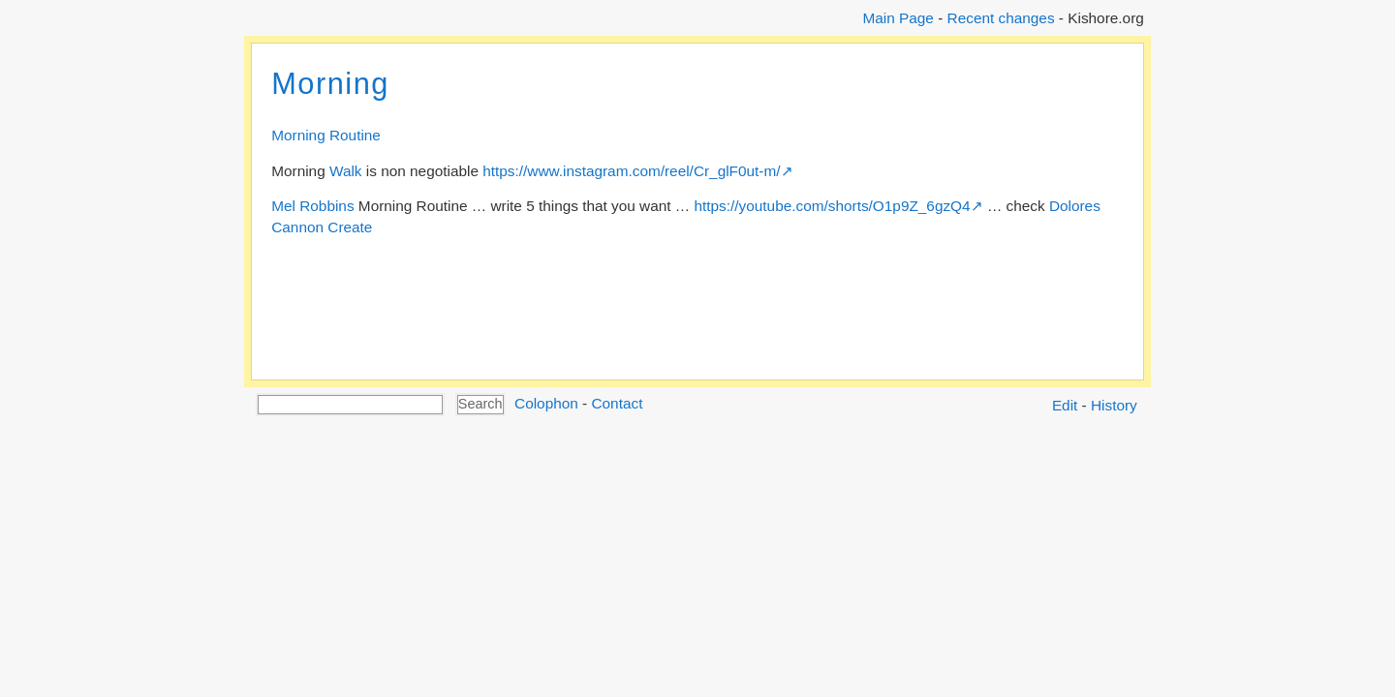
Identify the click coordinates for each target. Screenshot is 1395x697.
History (1114, 405)
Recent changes (1001, 18)
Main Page (897, 18)
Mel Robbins (312, 205)
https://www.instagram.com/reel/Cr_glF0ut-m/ (631, 171)
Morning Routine (326, 135)
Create (349, 227)
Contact (616, 403)
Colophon (546, 403)
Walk (345, 171)
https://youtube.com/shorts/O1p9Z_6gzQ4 (832, 205)
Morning (330, 84)
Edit (1064, 405)
